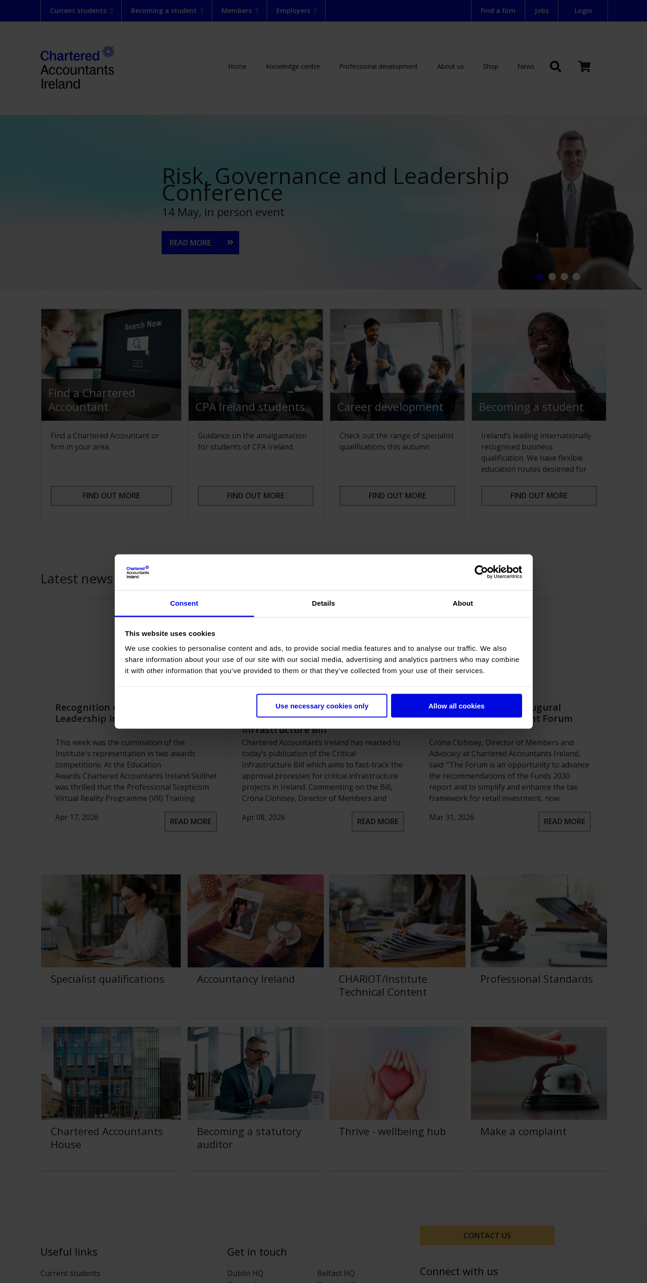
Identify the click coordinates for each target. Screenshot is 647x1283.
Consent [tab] (184, 603)
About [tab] (463, 603)
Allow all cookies (456, 706)
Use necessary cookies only (321, 706)
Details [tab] (323, 603)
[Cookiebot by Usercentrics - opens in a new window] (481, 572)
